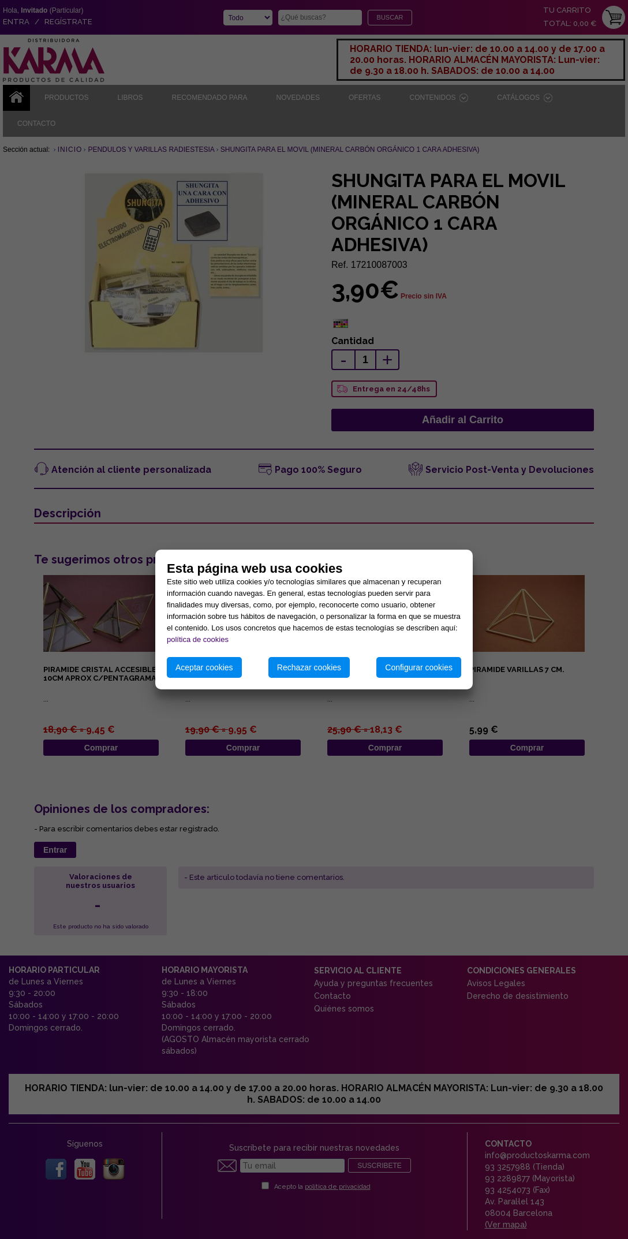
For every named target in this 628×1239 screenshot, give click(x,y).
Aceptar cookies (204, 667)
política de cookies (198, 639)
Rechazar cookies (309, 667)
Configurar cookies (419, 667)
